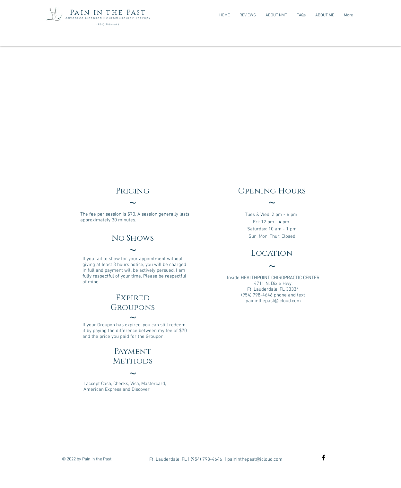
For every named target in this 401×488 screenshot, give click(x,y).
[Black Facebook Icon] (323, 457)
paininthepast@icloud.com (273, 301)
